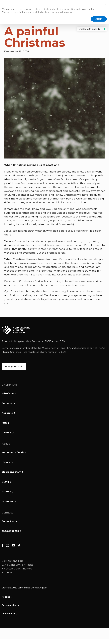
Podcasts (7, 413)
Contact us (8, 521)
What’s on (8, 393)
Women (6, 432)
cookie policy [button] (88, 9)
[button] (105, 4)
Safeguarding (9, 605)
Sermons (7, 403)
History (6, 462)
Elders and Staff (11, 472)
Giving (5, 481)
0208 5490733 (10, 531)
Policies (6, 597)
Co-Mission (44, 348)
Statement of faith (13, 452)
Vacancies (7, 501)
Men (4, 422)
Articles (6, 491)
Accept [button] (98, 19)
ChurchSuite (8, 613)
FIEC (68, 348)
